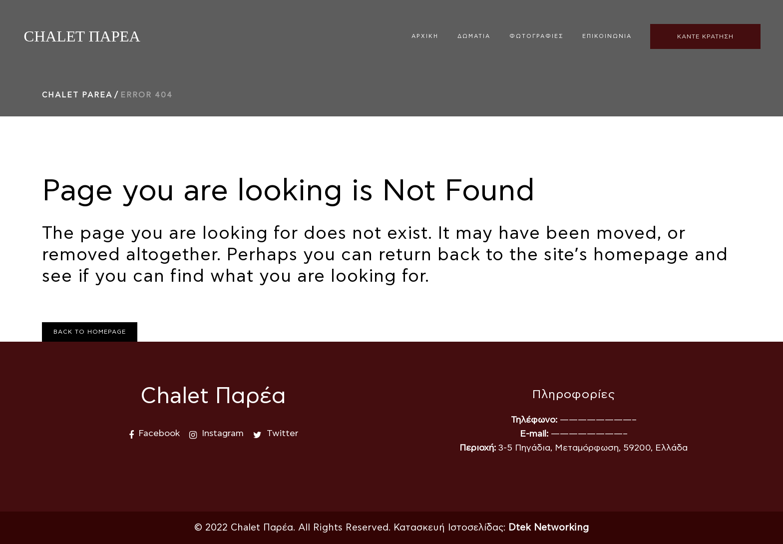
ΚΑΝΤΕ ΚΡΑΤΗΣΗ (705, 36)
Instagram (223, 433)
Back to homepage (89, 332)
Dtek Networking (548, 528)
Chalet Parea (77, 95)
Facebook (159, 433)
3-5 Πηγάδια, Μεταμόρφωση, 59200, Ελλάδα (593, 448)
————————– (598, 420)
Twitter (282, 433)
